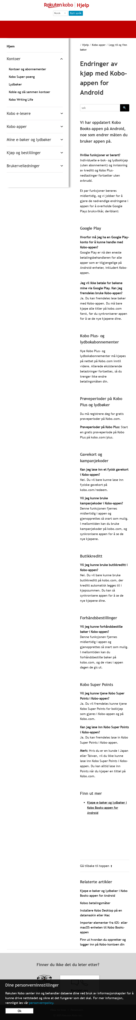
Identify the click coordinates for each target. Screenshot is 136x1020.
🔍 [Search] (124, 108)
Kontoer (14, 58)
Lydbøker (15, 84)
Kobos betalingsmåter (95, 903)
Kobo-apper (17, 126)
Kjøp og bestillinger (24, 152)
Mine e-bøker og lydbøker (29, 139)
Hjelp (85, 45)
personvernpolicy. (41, 1003)
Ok (19, 1011)
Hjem (11, 46)
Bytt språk (75, 13)
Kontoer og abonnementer (27, 69)
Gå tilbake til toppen (96, 866)
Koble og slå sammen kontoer (29, 92)
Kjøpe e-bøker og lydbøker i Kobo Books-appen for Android (107, 807)
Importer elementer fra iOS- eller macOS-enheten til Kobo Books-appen (104, 927)
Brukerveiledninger (23, 165)
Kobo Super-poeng (22, 77)
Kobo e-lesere (19, 113)
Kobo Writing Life (21, 99)
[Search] (100, 107)
